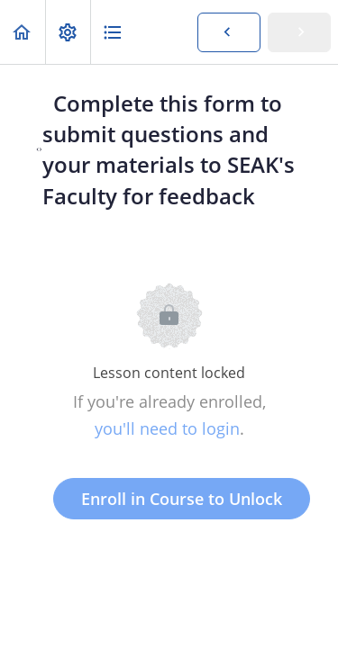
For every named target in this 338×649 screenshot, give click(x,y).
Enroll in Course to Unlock (181, 498)
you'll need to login (167, 428)
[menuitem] (67, 32)
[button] (22, 32)
